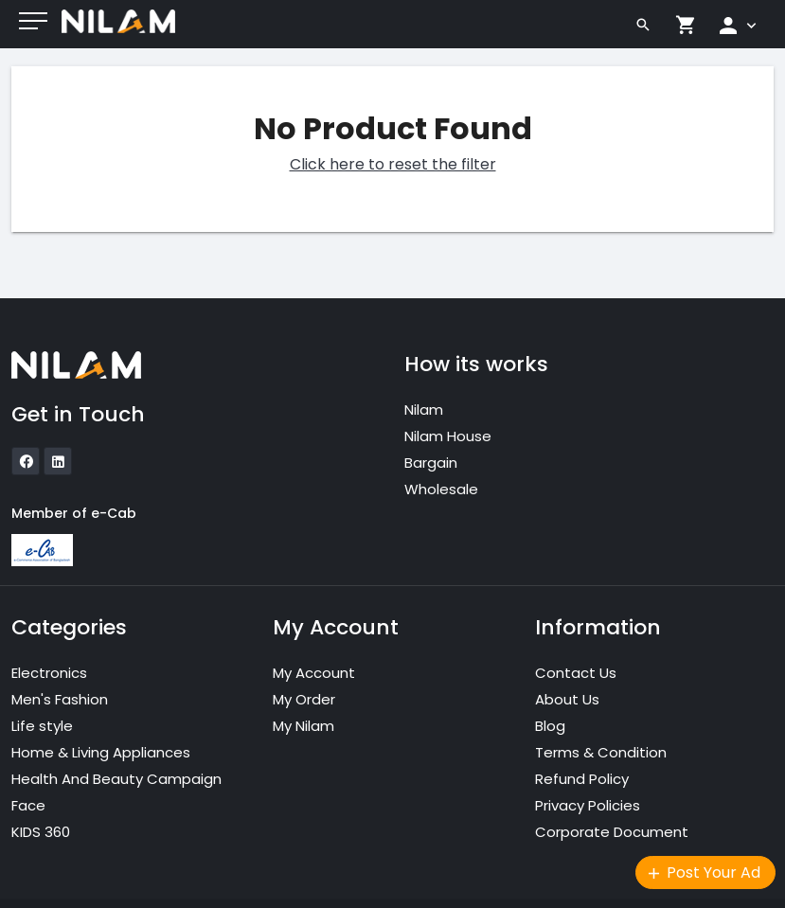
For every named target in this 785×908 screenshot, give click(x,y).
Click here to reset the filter (393, 164)
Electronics (49, 673)
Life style (42, 726)
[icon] (25, 461)
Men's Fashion (59, 699)
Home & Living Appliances (100, 752)
